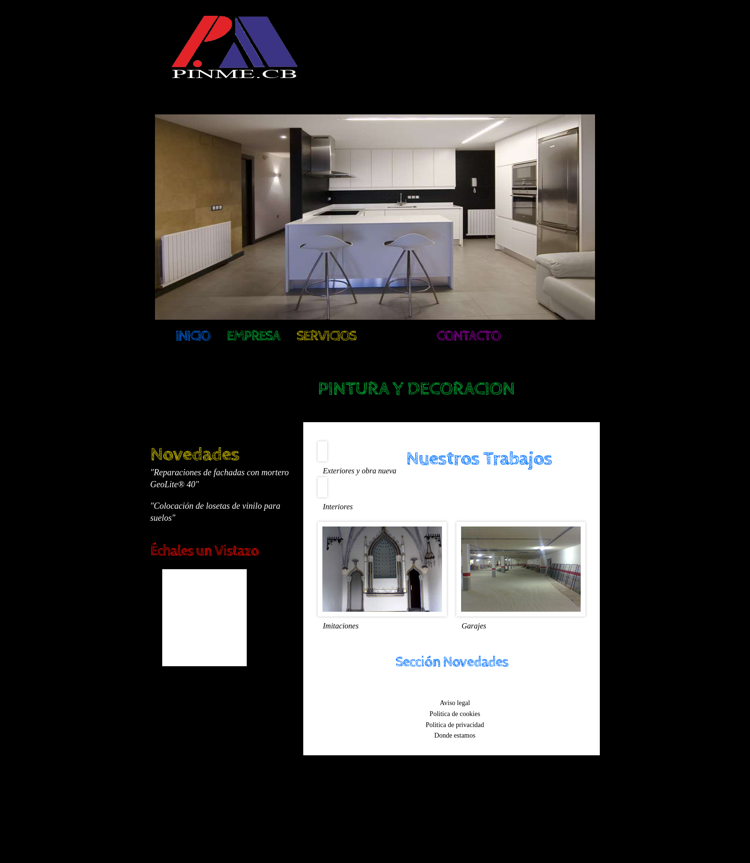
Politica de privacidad (455, 724)
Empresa (253, 336)
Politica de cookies (455, 713)
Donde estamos (454, 735)
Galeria (396, 336)
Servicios (326, 336)
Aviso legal (455, 702)
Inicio (193, 336)
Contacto (468, 336)
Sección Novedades (452, 662)
